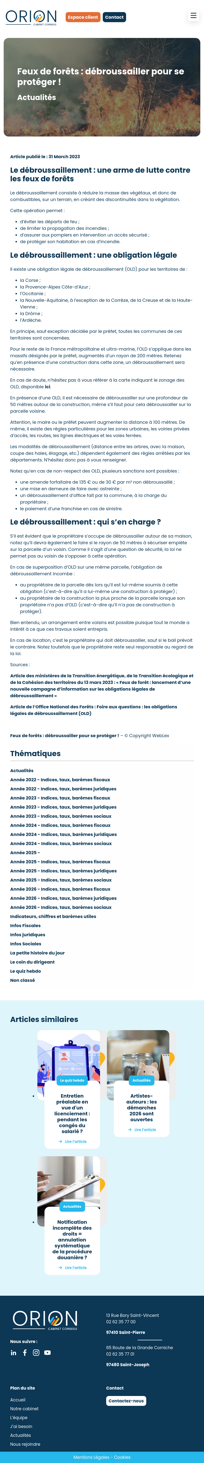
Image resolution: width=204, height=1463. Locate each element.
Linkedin (13, 1352)
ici (47, 387)
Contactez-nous (126, 1401)
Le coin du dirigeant (32, 962)
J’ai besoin (21, 1426)
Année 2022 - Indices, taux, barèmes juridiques (63, 789)
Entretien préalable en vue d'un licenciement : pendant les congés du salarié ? (72, 1113)
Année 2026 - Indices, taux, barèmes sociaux (61, 907)
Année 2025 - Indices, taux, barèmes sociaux (61, 880)
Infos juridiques (27, 935)
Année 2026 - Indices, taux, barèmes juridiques (63, 898)
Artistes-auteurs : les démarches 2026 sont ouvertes (141, 1107)
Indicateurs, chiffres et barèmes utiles (53, 916)
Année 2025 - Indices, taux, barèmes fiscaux (60, 862)
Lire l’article (76, 1141)
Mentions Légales (91, 1457)
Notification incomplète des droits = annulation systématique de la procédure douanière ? (72, 1240)
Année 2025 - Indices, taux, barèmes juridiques (63, 871)
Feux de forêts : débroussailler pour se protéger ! (64, 735)
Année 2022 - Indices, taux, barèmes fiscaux (60, 780)
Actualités (22, 770)
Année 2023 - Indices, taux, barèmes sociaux (61, 816)
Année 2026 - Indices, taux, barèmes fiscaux (60, 889)
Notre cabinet (24, 1409)
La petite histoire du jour (37, 953)
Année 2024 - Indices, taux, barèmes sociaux (61, 843)
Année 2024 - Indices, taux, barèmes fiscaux (60, 825)
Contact (114, 17)
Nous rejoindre (25, 1444)
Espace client (83, 17)
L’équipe (19, 1418)
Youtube (47, 1352)
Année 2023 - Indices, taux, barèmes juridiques (63, 807)
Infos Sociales (26, 944)
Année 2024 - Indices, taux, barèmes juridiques (63, 834)
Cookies (122, 1457)
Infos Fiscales (25, 925)
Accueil (18, 1400)
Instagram (36, 1352)
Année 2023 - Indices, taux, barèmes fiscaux (60, 798)
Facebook (25, 1352)
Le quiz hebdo (25, 971)
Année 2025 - (25, 853)
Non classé (22, 980)
